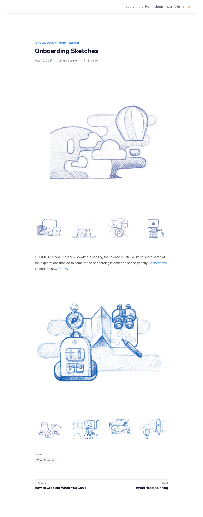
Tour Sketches (47, 461)
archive (144, 7)
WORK (63, 42)
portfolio (173, 7)
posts (130, 7)
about (158, 7)
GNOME (40, 42)
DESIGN (52, 42)
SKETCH (73, 42)
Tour (61, 269)
